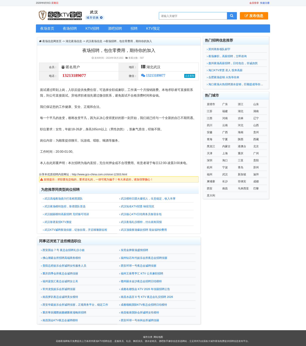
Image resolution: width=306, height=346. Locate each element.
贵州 (256, 132)
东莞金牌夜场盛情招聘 (133, 250)
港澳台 (242, 146)
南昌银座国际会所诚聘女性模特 (139, 312)
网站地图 (158, 337)
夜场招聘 (70, 28)
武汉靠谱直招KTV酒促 (57, 222)
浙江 (240, 104)
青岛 (240, 167)
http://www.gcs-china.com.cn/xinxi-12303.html (99, 174)
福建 (225, 111)
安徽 (209, 132)
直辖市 (211, 104)
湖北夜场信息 (74, 41)
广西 (225, 132)
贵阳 (256, 160)
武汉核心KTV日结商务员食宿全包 (140, 214)
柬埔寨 (211, 181)
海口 (225, 160)
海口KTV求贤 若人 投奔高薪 (225, 70)
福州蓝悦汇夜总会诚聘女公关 (59, 281)
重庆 (240, 153)
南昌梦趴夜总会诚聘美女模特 (59, 296)
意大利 (211, 195)
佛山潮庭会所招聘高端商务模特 (61, 257)
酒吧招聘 (115, 28)
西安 (209, 188)
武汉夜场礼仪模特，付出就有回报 (140, 222)
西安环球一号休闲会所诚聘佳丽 (139, 320)
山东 (256, 104)
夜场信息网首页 (51, 41)
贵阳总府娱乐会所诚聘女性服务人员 (63, 265)
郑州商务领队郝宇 (218, 49)
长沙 (225, 181)
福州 (209, 174)
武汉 (225, 174)
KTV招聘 (92, 28)
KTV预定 (153, 28)
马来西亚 (243, 188)
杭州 (209, 167)
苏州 (256, 167)
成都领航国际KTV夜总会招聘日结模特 (143, 304)
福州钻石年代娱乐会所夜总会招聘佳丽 (143, 257)
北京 (256, 146)
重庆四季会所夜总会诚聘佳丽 (59, 273)
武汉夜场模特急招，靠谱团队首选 (64, 206)
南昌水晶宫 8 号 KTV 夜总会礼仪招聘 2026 (146, 296)
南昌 (225, 188)
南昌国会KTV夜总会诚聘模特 (59, 320)
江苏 (209, 111)
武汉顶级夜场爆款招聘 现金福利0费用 (143, 229)
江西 (209, 118)
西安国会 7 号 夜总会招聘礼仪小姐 (63, 250)
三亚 (240, 160)
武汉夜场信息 (94, 41)
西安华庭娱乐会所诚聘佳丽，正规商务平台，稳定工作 (74, 304)
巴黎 (256, 188)
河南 (225, 118)
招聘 (134, 28)
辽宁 (256, 118)
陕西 (240, 139)
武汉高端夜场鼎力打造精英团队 (63, 198)
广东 (225, 104)
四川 (209, 125)
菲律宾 (242, 181)
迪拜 (256, 174)
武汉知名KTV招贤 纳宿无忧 (136, 206)
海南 (240, 132)
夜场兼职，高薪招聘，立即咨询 (227, 56)
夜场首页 (47, 28)
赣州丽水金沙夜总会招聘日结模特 (140, 281)
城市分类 (147, 337)
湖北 (240, 111)
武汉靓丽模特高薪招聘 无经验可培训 (66, 214)
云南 (225, 125)
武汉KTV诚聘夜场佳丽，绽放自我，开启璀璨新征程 (75, 229)
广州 (256, 153)
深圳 (209, 160)
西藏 (256, 139)
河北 (240, 125)
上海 (225, 153)
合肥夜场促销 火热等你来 (223, 77)
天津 (209, 153)
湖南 (256, 111)
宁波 (225, 167)
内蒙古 (226, 146)
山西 (256, 125)
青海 (209, 139)
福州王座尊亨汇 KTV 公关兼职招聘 (141, 273)
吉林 (240, 118)
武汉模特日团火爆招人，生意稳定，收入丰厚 (147, 198)
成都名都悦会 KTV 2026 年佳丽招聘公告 (144, 289)
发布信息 (254, 16)
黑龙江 (211, 146)
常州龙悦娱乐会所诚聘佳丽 (58, 289)
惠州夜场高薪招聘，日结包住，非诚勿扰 (232, 63)
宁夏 (225, 139)
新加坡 (242, 174)
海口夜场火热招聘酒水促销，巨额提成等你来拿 (236, 84)
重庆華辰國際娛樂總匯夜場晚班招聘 (63, 312)
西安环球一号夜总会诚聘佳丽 (137, 265)
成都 (256, 181)
